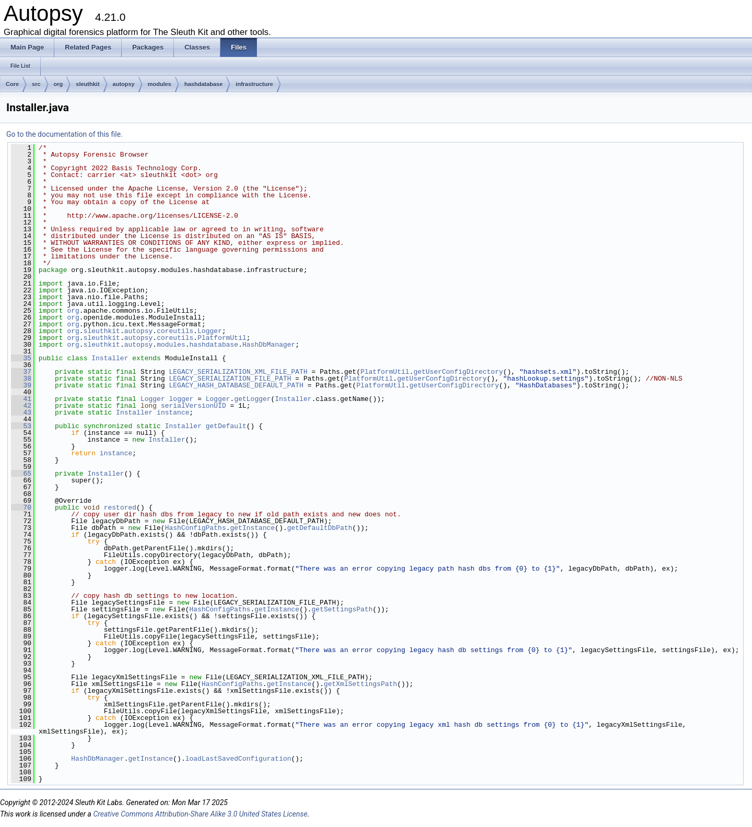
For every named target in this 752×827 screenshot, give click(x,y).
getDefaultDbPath (319, 528)
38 (21, 378)
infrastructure (254, 84)
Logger (209, 331)
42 (21, 405)
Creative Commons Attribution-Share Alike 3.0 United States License (200, 814)
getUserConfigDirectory (458, 371)
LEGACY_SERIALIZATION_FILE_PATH (230, 378)
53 (21, 426)
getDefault (226, 426)
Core (12, 84)
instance (173, 412)
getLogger (252, 399)
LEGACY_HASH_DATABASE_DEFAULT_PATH (236, 385)
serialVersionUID (193, 405)
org (58, 84)
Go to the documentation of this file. (64, 134)
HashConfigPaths (195, 528)
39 (21, 385)
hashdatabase (203, 84)
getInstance (252, 528)
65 (21, 473)
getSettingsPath (341, 609)
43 (21, 412)
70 (21, 507)
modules (159, 84)
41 (21, 399)
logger (181, 399)
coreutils (175, 331)
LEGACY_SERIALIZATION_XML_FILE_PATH (238, 371)
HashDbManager (268, 344)
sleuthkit (87, 84)
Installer (109, 358)
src (36, 84)
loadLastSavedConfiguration (238, 758)
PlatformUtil (221, 337)
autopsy (124, 84)
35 (21, 358)
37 (21, 371)
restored (120, 507)
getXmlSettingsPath (360, 684)
